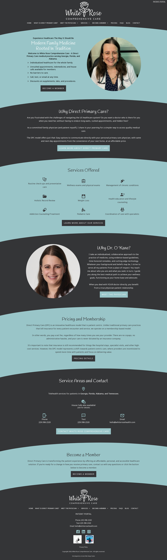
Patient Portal (159, 2)
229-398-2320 (45, 422)
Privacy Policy (83, 547)
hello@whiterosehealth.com (122, 422)
